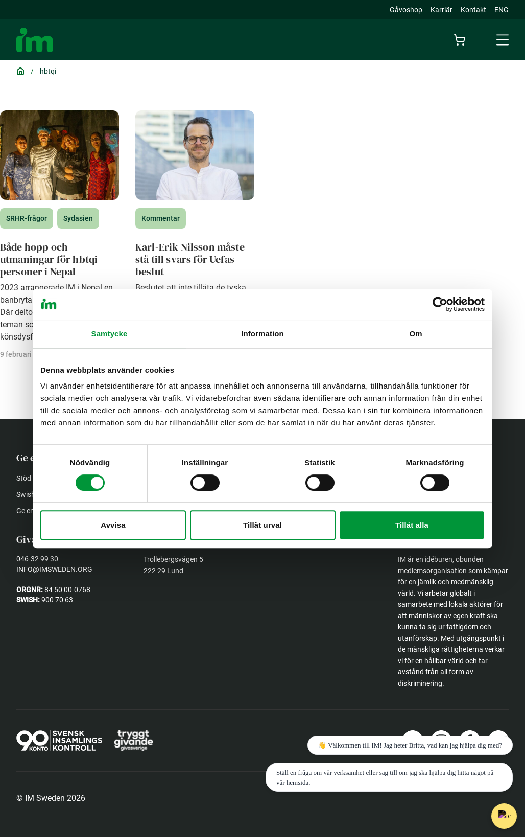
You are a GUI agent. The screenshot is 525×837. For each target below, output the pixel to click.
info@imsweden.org (54, 569)
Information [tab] (262, 333)
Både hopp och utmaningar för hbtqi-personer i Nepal (50, 259)
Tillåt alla (411, 525)
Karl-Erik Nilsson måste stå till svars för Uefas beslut (190, 259)
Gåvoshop (406, 10)
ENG (501, 10)
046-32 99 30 (37, 559)
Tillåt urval (262, 525)
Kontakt (473, 10)
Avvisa (113, 525)
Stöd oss (30, 478)
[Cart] (461, 39)
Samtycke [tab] (109, 333)
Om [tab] (415, 333)
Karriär (441, 10)
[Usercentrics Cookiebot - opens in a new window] (440, 304)
